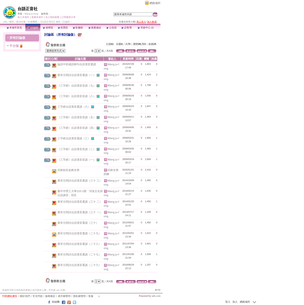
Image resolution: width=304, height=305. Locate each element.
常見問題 (38, 296)
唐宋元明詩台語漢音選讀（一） (77, 75)
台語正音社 (28, 9)
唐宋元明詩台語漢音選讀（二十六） (79, 265)
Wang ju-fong (31, 13)
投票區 (63, 27)
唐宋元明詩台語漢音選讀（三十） (78, 222)
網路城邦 (154, 3)
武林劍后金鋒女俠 (68, 170)
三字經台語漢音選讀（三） (74, 138)
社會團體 (32, 21)
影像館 (78, 27)
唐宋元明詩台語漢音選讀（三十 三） (79, 180)
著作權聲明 (64, 296)
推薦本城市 (37, 17)
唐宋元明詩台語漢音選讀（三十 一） (79, 212)
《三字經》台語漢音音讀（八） (77, 96)
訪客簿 (126, 27)
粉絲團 (56, 301)
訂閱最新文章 (69, 17)
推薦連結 (94, 27)
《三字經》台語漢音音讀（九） (77, 85)
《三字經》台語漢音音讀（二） (77, 148)
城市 (11, 21)
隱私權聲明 (79, 296)
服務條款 (50, 296)
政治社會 (21, 21)
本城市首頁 (14, 27)
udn (5, 21)
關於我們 (25, 296)
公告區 (111, 27)
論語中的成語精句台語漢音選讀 (76, 64)
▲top (157, 289)
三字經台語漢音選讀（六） (74, 106)
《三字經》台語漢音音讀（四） (77, 127)
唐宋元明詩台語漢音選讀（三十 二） (79, 201)
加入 (235, 301)
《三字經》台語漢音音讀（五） (77, 117)
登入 (227, 301)
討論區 (33, 27)
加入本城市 (23, 17)
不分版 (14, 45)
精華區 (48, 27)
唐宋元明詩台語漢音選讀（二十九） (79, 233)
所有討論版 (17, 37)
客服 (90, 296)
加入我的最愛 (52, 17)
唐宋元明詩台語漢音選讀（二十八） (79, 243)
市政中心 (145, 27)
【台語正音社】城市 (49, 21)
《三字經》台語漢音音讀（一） (77, 159)
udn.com (156, 295)
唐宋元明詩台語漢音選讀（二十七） (79, 254)
